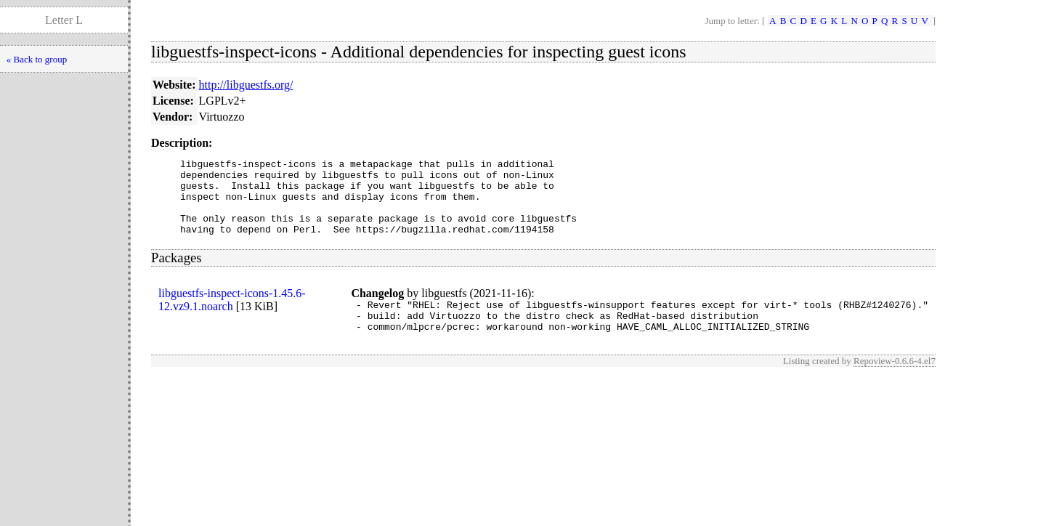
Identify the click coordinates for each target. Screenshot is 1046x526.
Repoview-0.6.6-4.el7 (895, 382)
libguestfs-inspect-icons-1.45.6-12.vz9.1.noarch (232, 315)
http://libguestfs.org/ (246, 84)
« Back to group (37, 59)
